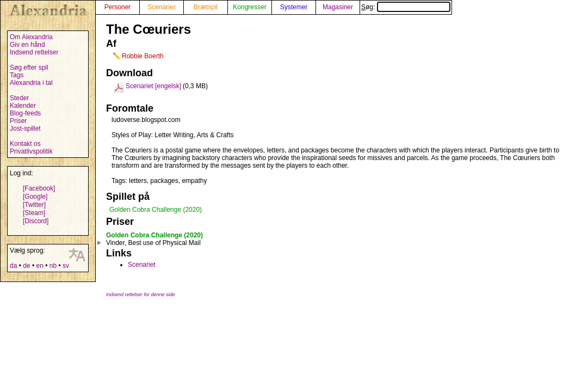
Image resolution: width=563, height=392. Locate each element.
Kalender (23, 105)
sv (66, 266)
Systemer (294, 7)
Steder (19, 98)
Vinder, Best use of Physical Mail (153, 243)
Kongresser (249, 7)
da (13, 266)
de (26, 266)
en (39, 266)
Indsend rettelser (34, 52)
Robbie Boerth (143, 56)
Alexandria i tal (31, 83)
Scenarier (161, 7)
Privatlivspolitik (31, 151)
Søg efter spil (29, 67)
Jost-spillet (25, 128)
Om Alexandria (31, 37)
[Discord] (35, 221)
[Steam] (34, 213)
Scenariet (142, 264)
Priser (18, 121)
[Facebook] (39, 188)
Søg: (405, 7)
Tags (16, 75)
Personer (117, 7)
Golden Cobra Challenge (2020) (155, 209)
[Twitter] (34, 205)
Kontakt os (25, 144)
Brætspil (206, 7)
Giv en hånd (27, 44)
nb (53, 266)
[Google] (35, 196)
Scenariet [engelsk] (153, 86)
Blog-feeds (25, 113)
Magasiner (338, 7)
